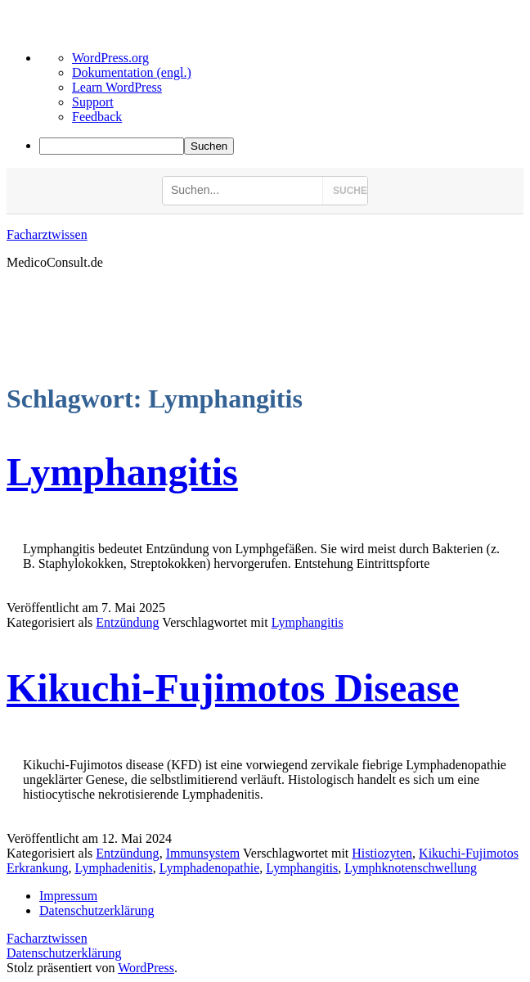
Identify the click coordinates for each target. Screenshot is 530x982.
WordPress (146, 968)
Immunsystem (203, 853)
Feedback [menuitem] (97, 117)
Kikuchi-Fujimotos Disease (233, 687)
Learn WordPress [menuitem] (117, 87)
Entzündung (127, 622)
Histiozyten (382, 853)
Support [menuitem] (93, 102)
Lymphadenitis (114, 868)
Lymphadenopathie (209, 868)
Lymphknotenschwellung (410, 868)
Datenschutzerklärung (64, 953)
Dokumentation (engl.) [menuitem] (131, 72)
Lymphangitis (122, 471)
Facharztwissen (47, 234)
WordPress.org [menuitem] (110, 58)
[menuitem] (281, 146)
